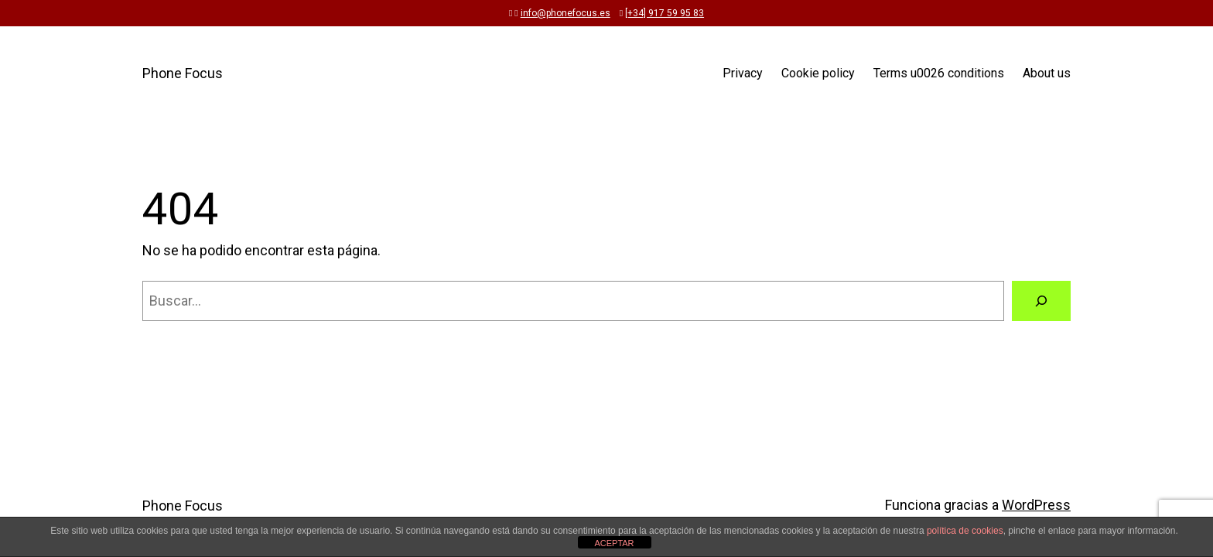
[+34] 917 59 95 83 (664, 13)
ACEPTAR (614, 543)
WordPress (1036, 505)
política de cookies (965, 530)
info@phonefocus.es (565, 13)
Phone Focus (182, 73)
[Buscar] (1041, 301)
